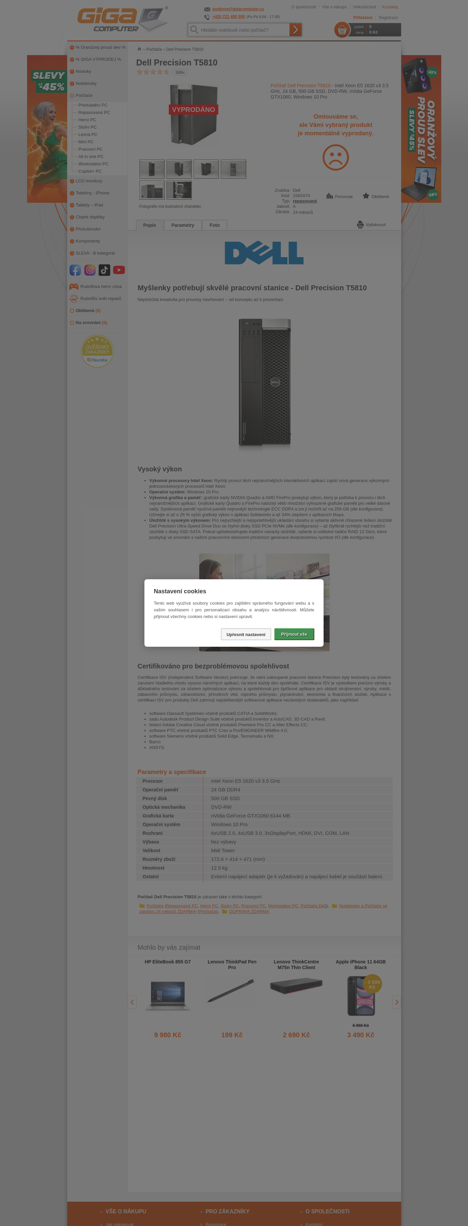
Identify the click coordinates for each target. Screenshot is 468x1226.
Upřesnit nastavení (246, 634)
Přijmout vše (294, 634)
